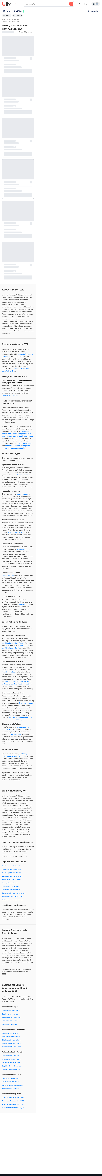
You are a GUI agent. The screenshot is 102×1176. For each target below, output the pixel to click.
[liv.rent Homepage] (6, 4)
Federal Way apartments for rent (12, 898)
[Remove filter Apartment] (10, 15)
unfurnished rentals (12, 447)
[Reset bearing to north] (98, 1172)
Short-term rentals (26, 705)
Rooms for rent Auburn (9, 1026)
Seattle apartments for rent (11, 868)
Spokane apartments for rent (11, 871)
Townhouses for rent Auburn (11, 1019)
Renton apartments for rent (11, 891)
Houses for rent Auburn (10, 1022)
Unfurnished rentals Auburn (11, 1061)
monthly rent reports (10, 397)
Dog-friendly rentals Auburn (11, 1068)
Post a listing (83, 4)
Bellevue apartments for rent (11, 881)
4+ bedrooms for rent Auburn (12, 1048)
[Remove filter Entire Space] (21, 15)
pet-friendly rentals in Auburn (13, 645)
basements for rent (24, 551)
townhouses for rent (16, 534)
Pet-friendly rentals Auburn (11, 1064)
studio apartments (26, 438)
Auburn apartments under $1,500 (13, 1103)
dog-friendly (24, 647)
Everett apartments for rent (11, 888)
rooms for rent (15, 736)
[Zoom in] (98, 1166)
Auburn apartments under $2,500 (13, 1109)
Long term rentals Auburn (10, 1080)
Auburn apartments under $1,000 (13, 1099)
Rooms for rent (24, 606)
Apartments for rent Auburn (11, 1012)
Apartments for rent (20, 477)
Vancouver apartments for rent (12, 878)
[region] (69, 597)
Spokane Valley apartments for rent (13, 895)
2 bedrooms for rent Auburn (11, 1042)
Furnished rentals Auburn (10, 1057)
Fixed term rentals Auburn (10, 1090)
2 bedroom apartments (20, 435)
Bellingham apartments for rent (12, 902)
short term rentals (17, 450)
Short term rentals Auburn (10, 1083)
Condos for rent (8, 577)
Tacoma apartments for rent (11, 874)
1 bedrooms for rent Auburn (11, 1038)
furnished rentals (25, 445)
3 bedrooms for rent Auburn (11, 1045)
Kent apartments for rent (10, 885)
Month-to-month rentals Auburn (12, 1087)
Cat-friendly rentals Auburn (11, 1071)
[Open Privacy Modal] (15, 4)
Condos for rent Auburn (10, 1016)
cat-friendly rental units (11, 650)
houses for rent (22, 496)
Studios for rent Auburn (10, 1035)
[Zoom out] (98, 1169)
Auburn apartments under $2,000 (13, 1106)
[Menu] (95, 4)
